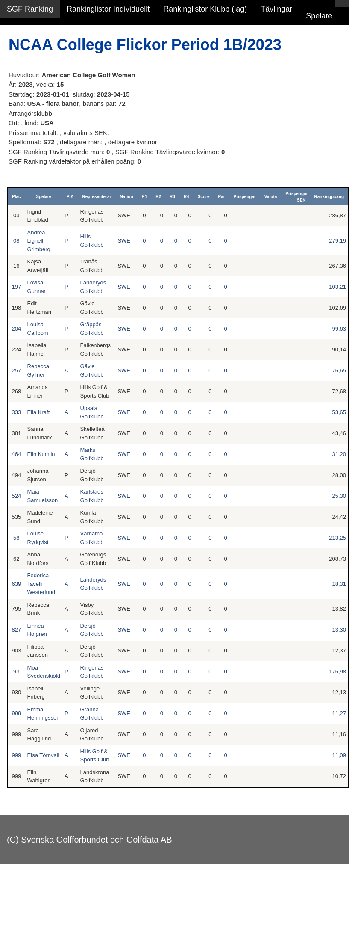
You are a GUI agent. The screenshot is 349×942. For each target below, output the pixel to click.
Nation (126, 196)
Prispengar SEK (296, 196)
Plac (16, 196)
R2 (158, 196)
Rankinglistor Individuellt (108, 9)
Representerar (96, 196)
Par (221, 196)
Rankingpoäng (329, 196)
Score (204, 196)
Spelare (319, 16)
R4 (186, 196)
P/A (70, 196)
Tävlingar (276, 9)
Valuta (270, 196)
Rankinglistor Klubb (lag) (205, 9)
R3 (172, 196)
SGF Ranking (30, 9)
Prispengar (245, 196)
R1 (144, 196)
